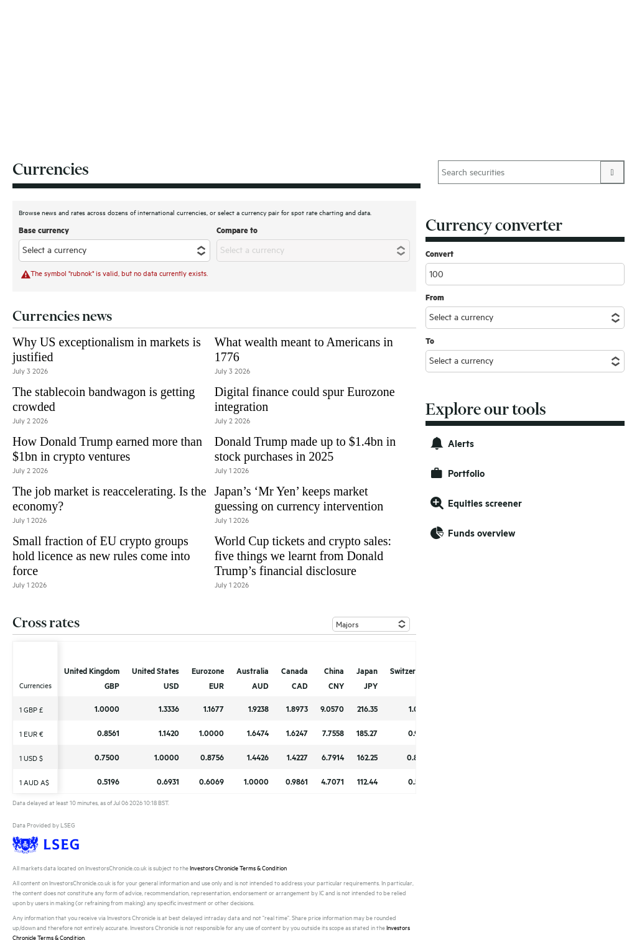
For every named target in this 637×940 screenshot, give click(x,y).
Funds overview (481, 533)
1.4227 (297, 757)
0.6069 (211, 781)
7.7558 (333, 733)
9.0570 (332, 709)
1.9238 (258, 709)
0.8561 (108, 733)
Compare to (237, 230)
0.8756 (212, 757)
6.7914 (333, 757)
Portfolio (466, 473)
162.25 (367, 757)
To (429, 341)
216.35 (367, 709)
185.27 (367, 733)
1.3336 (169, 709)
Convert (439, 254)
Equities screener (485, 503)
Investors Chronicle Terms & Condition (238, 868)
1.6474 (258, 733)
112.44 (367, 781)
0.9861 (297, 781)
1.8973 (297, 709)
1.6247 (297, 733)
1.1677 (213, 709)
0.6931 (168, 781)
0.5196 (108, 781)
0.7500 (107, 757)
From (434, 297)
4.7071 (332, 781)
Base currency (44, 230)
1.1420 (169, 733)
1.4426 (258, 757)
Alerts (461, 443)
